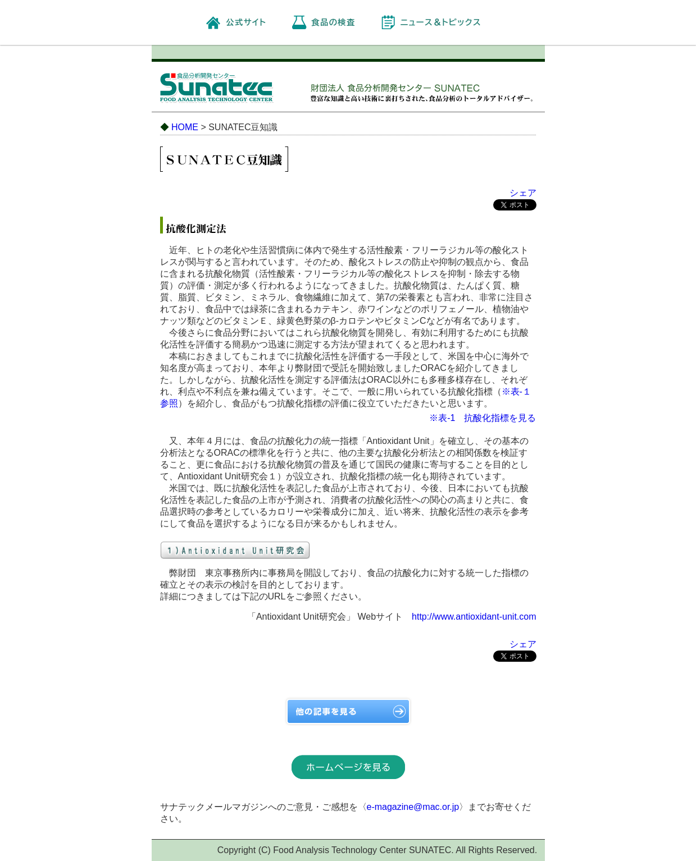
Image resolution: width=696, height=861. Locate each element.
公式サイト (246, 22)
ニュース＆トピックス (441, 22)
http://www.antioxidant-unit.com (474, 616)
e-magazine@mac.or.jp (413, 807)
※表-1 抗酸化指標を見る (482, 418)
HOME (184, 127)
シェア (523, 193)
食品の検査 (333, 22)
